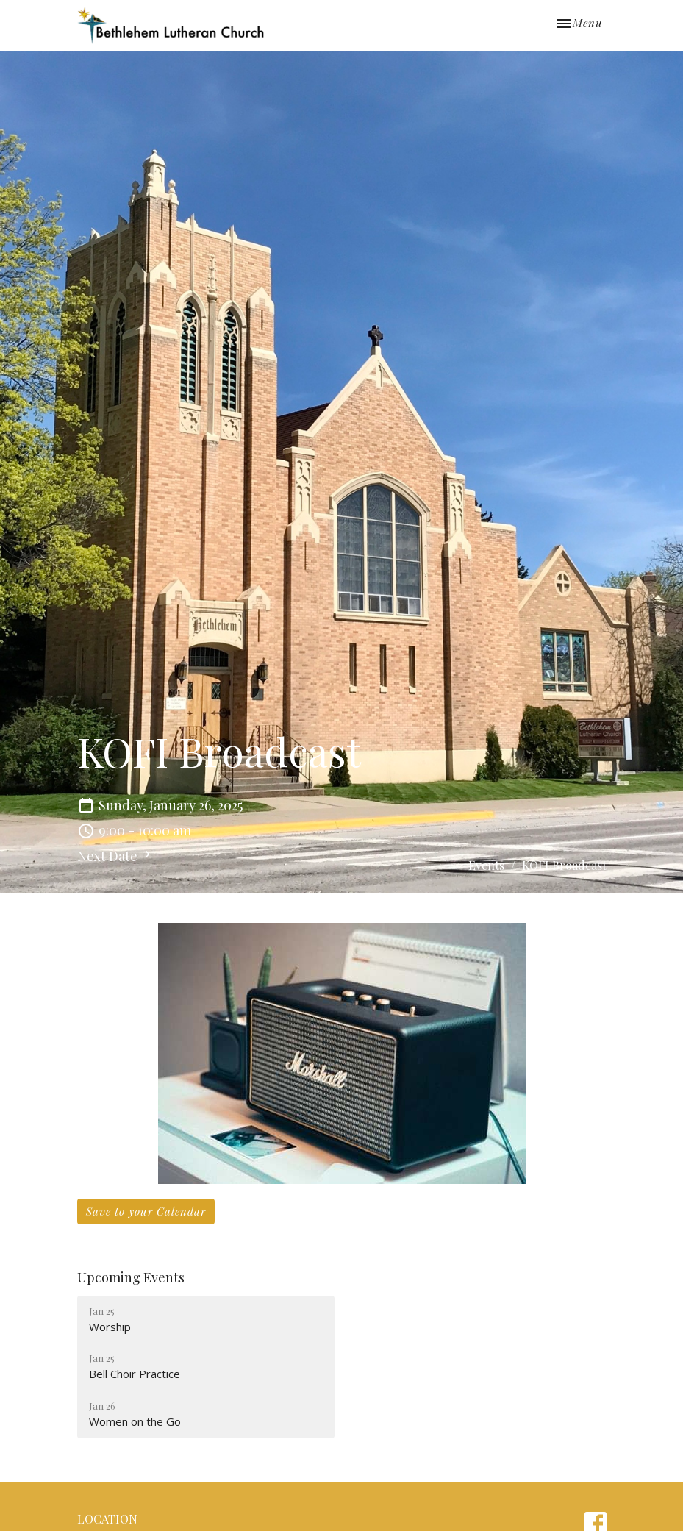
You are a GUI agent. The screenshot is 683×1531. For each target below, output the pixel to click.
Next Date (115, 856)
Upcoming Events (131, 1277)
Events (486, 865)
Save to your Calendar (146, 1211)
